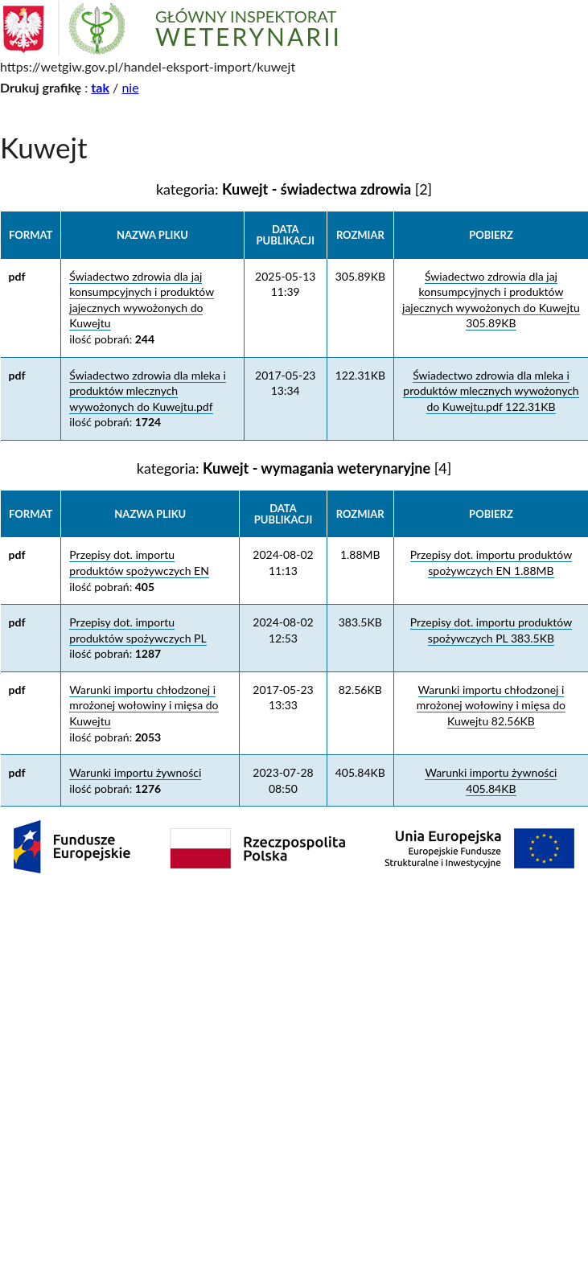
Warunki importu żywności (135, 772)
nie (129, 87)
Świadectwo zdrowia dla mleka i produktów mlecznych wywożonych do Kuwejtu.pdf (147, 390)
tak (100, 87)
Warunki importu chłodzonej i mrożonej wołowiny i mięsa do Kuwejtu (143, 705)
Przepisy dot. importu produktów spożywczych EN (139, 562)
